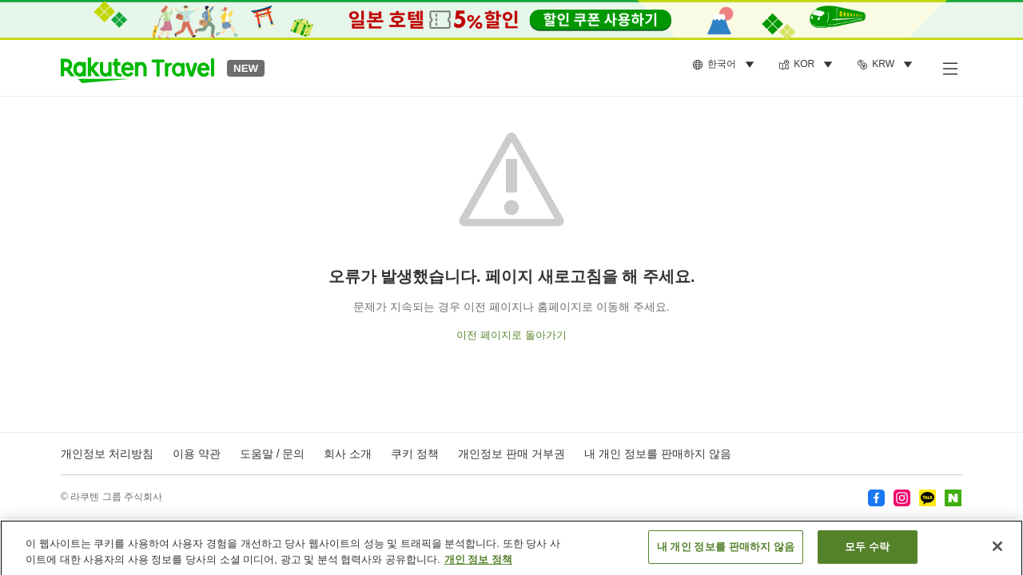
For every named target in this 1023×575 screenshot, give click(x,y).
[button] (137, 68)
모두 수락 (867, 552)
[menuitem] (725, 64)
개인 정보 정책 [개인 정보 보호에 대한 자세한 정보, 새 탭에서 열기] (478, 564)
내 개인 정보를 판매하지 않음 (657, 453)
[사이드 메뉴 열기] (949, 68)
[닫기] (997, 551)
